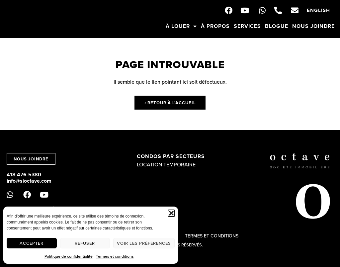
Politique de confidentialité (68, 256)
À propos (215, 26)
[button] (171, 213)
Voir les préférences (144, 243)
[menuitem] (318, 10)
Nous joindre (313, 26)
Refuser (85, 243)
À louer (181, 26)
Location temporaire (166, 164)
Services (247, 26)
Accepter (31, 243)
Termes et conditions (115, 256)
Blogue (276, 26)
